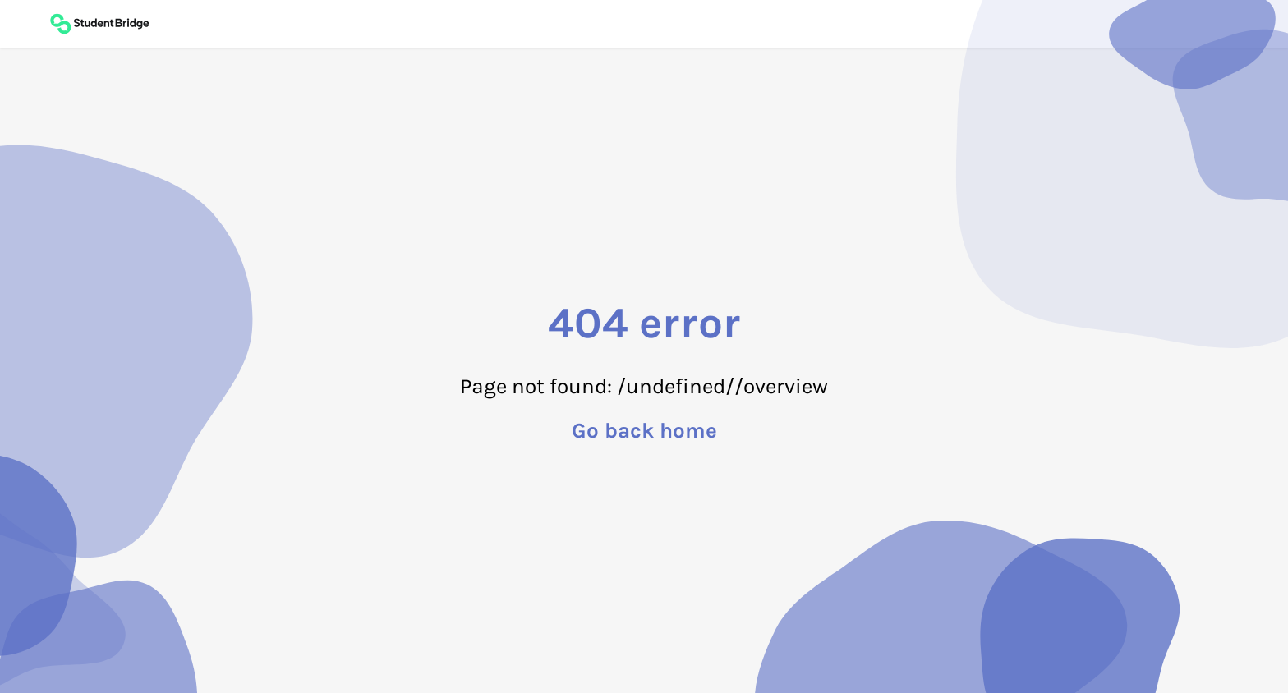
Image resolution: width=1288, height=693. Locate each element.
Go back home (644, 431)
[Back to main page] (99, 23)
